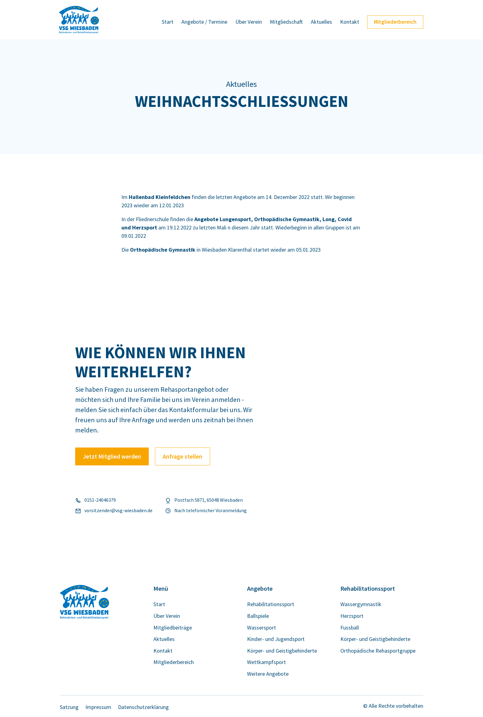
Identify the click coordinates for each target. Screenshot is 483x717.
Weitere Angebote (268, 673)
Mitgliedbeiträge (172, 627)
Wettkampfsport (266, 662)
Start (167, 22)
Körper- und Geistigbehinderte (282, 650)
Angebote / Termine (204, 22)
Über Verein (248, 22)
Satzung (69, 707)
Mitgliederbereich (395, 21)
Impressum (98, 707)
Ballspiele (258, 616)
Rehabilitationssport (270, 604)
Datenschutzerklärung (143, 707)
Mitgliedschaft (286, 22)
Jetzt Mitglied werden (112, 456)
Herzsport (351, 616)
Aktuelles (321, 22)
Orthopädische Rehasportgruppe (378, 650)
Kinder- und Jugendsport (276, 639)
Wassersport (261, 627)
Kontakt (349, 22)
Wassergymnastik (360, 604)
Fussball (349, 627)
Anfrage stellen (182, 456)
